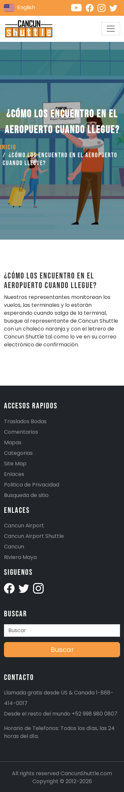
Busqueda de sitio (26, 495)
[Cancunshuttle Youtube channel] (78, 7)
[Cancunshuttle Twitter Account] (24, 588)
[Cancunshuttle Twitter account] (114, 7)
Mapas (12, 442)
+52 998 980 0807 (94, 714)
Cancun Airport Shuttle (34, 536)
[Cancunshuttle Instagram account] (103, 7)
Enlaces (14, 474)
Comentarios (21, 432)
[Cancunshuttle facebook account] (10, 588)
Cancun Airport (24, 525)
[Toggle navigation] (111, 28)
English (19, 8)
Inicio (8, 147)
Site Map (15, 463)
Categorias (18, 453)
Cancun (14, 546)
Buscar (62, 649)
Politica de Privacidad (31, 484)
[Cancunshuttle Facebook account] (92, 7)
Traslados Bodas (25, 421)
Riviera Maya (20, 557)
